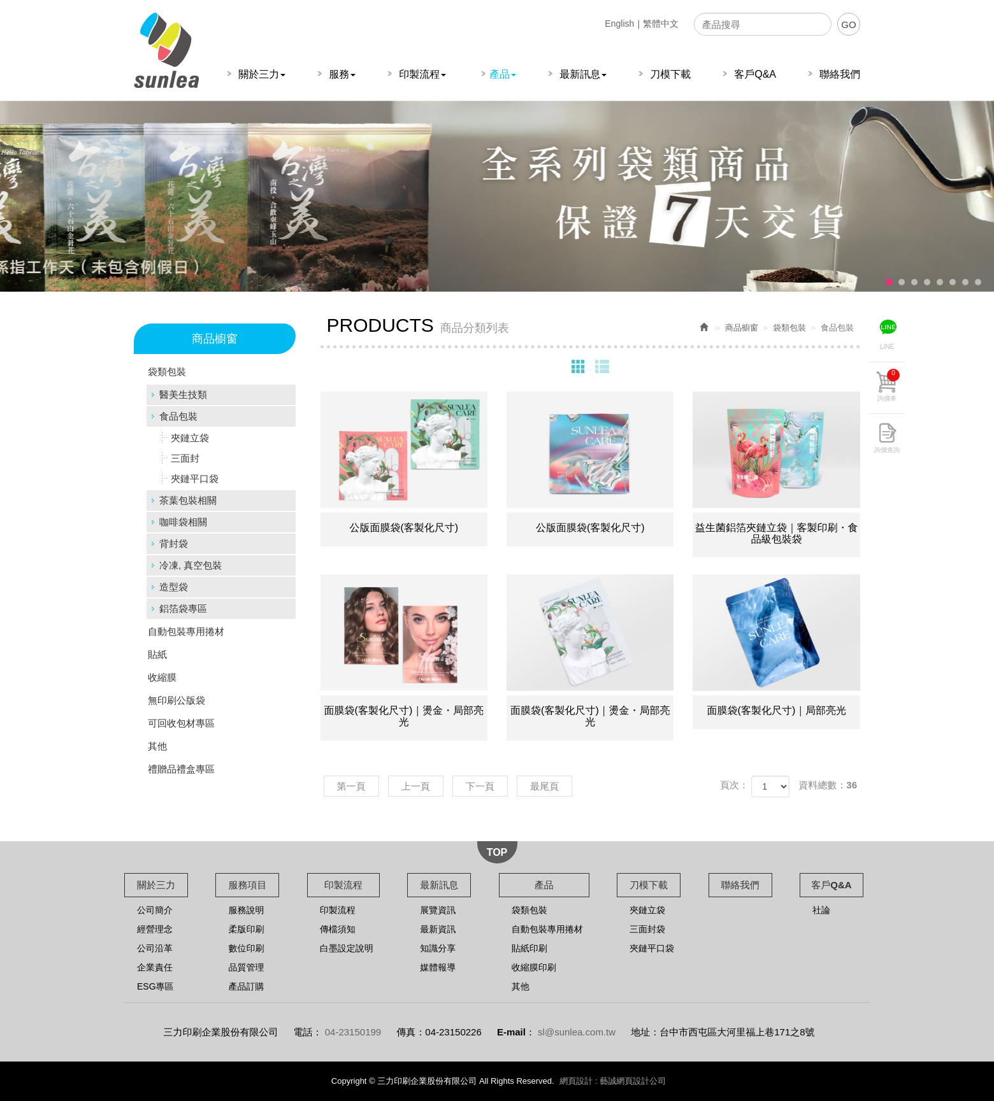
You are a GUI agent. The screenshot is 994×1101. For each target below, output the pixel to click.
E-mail (511, 1031)
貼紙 (157, 654)
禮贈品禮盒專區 (181, 769)
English (619, 23)
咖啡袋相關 (183, 521)
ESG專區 (155, 986)
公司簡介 (155, 910)
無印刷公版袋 (176, 700)
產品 (544, 884)
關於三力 (156, 884)
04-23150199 (353, 1031)
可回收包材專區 (181, 723)
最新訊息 (439, 884)
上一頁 (415, 786)
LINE (887, 346)
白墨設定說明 (346, 948)
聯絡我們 (740, 884)
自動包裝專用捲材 (186, 631)
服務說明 (246, 910)
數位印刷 (246, 948)
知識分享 (438, 948)
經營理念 (155, 929)
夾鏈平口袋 (195, 478)
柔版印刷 (246, 929)
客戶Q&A (831, 884)
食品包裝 (178, 416)
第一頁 (351, 786)
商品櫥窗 (741, 327)
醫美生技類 (183, 394)
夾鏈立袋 (190, 437)
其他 (157, 746)
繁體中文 (661, 23)
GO (848, 24)
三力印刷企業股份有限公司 (166, 50)
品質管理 (246, 967)
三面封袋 (647, 929)
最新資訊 (438, 929)
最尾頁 (544, 786)
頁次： (734, 784)
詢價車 (888, 385)
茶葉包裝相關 (188, 500)
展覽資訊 (438, 910)
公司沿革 (155, 948)
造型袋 (173, 586)
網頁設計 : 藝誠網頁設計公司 (612, 1081)
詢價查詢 (887, 449)
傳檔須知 (338, 929)
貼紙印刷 (529, 948)
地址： (645, 1031)
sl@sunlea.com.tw (577, 1031)
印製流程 (343, 884)
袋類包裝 (167, 371)
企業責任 (155, 967)
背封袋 (173, 543)
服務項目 (247, 884)
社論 (821, 910)
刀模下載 (649, 884)
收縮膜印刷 (534, 967)
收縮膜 (162, 677)
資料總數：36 (827, 784)
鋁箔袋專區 (183, 608)
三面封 (185, 458)
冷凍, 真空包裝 (190, 565)
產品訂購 (246, 986)
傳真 (405, 1031)
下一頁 (480, 786)
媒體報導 (438, 967)
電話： (308, 1031)
